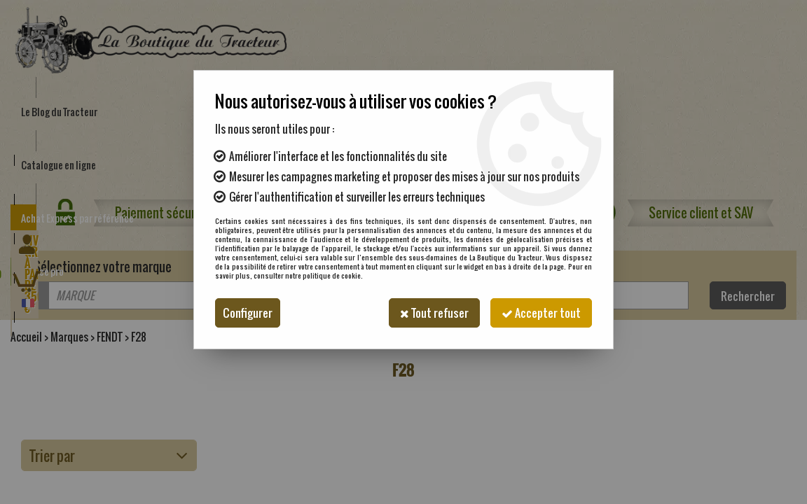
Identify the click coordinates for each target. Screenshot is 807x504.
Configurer (248, 312)
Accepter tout (541, 312)
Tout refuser (434, 312)
